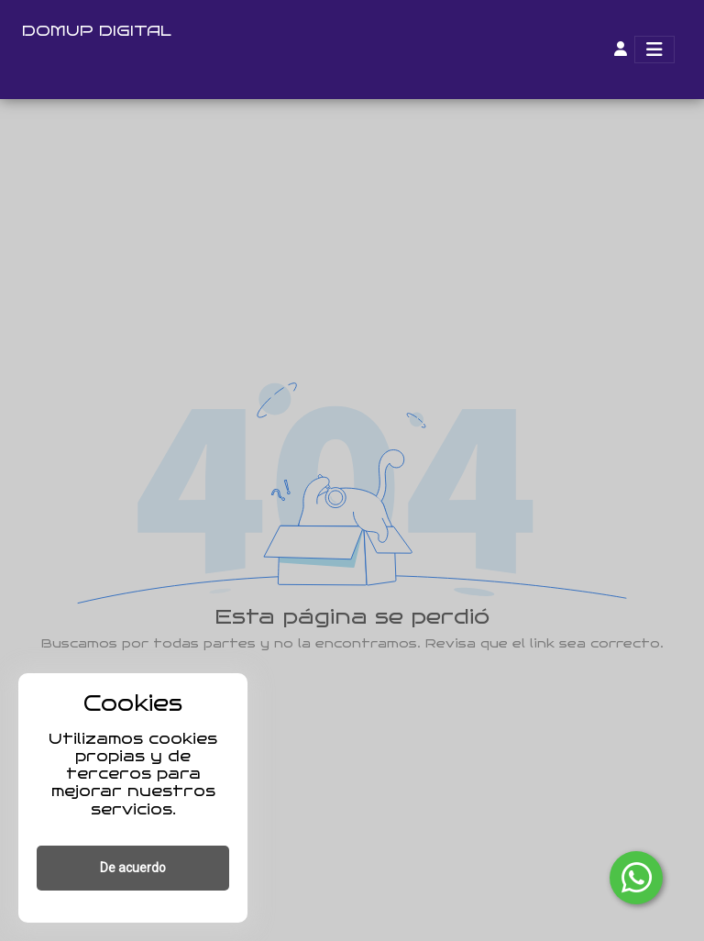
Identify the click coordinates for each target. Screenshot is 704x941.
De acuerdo (133, 867)
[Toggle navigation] (654, 49)
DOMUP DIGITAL (96, 30)
